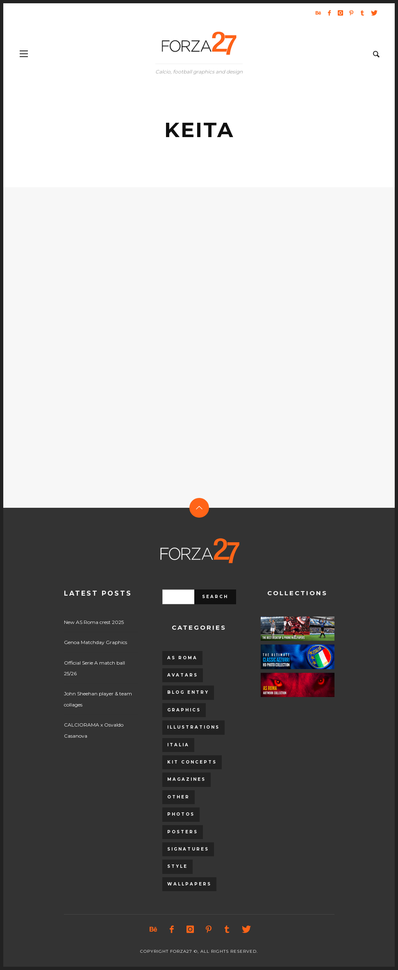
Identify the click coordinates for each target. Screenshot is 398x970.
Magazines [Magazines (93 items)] (186, 779)
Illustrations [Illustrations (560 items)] (193, 727)
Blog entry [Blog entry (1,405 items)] (188, 692)
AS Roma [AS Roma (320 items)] (182, 657)
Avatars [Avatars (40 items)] (182, 675)
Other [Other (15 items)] (178, 797)
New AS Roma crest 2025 (94, 622)
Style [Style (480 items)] (177, 866)
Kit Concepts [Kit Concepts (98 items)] (192, 762)
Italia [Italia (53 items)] (178, 745)
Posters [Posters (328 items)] (182, 832)
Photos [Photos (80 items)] (181, 814)
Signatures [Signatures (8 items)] (188, 849)
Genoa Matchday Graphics (95, 642)
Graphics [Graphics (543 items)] (184, 710)
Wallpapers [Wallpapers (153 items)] (189, 884)
